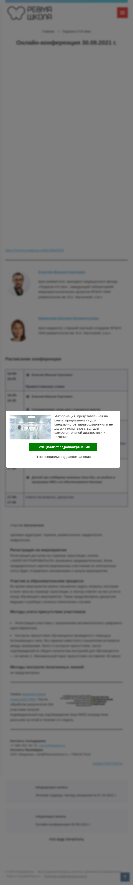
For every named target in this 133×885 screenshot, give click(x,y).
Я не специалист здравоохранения (63, 457)
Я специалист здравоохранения (63, 447)
